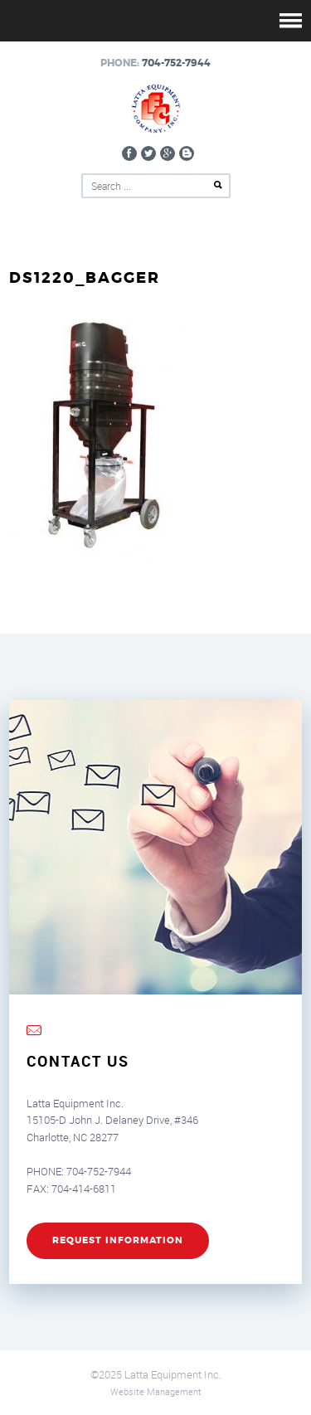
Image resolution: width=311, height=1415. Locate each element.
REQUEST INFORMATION (117, 1240)
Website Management (156, 1391)
